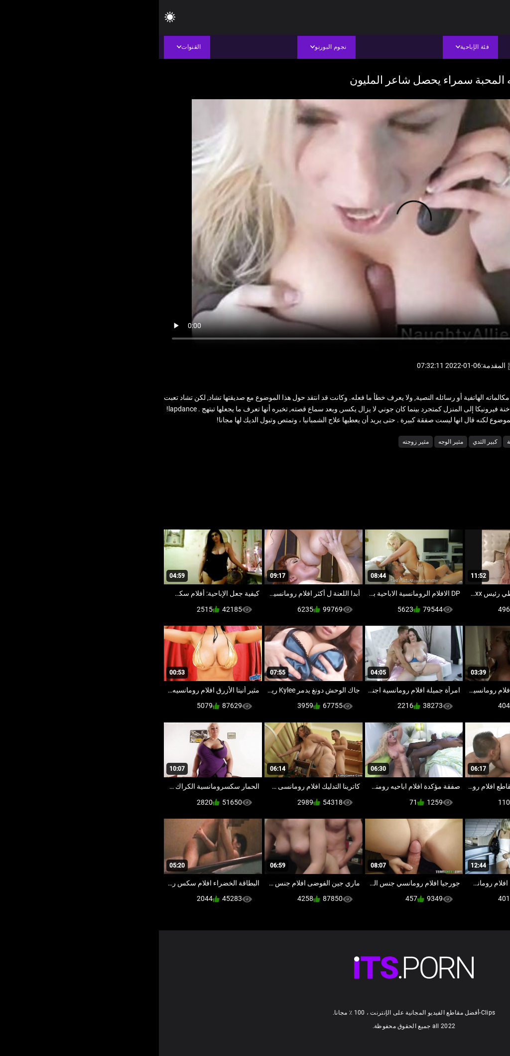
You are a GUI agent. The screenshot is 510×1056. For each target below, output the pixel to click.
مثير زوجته (257, 441)
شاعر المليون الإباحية (374, 441)
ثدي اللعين (422, 441)
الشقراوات (458, 441)
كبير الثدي (326, 441)
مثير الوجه (291, 441)
